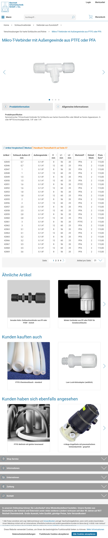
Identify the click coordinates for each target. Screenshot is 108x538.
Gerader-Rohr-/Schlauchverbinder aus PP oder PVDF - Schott (28, 321)
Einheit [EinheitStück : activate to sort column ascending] (91, 156)
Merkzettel (100, 2)
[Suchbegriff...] (50, 17)
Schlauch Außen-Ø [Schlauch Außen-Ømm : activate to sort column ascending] (21, 156)
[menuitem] (88, 2)
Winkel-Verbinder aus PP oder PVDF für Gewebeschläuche (79, 321)
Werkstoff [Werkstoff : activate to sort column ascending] (79, 155)
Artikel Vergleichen (13, 148)
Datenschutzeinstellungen (23, 534)
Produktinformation (16, 106)
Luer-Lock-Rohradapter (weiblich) (79, 382)
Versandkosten (49, 521)
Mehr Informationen (95, 529)
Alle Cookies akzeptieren (84, 534)
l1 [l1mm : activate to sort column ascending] (53, 156)
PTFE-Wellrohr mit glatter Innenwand (28, 444)
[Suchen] (73, 17)
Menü (6, 16)
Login (88, 2)
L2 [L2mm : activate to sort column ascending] (69, 156)
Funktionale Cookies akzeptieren (54, 534)
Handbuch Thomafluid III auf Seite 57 (49, 148)
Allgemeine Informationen (72, 106)
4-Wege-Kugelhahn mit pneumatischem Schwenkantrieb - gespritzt (79, 445)
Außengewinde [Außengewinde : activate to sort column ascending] (40, 155)
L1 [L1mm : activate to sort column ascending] (61, 156)
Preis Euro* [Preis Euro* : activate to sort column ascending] (100, 156)
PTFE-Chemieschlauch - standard (28, 382)
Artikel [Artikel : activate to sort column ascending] (6, 155)
